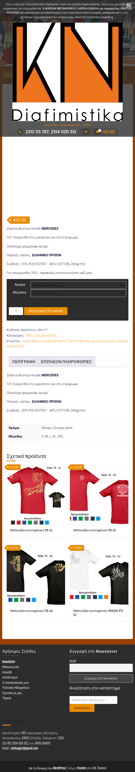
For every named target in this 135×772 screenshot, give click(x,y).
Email (72, 640)
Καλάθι (7, 651)
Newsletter (8, 641)
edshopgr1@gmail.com (24, 727)
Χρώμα (20, 264)
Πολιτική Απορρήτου (16, 667)
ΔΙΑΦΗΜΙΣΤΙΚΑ (41, 756)
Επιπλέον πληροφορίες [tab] (66, 340)
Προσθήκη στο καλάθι (45, 290)
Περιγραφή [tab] (23, 340)
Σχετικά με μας (12, 672)
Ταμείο (6, 677)
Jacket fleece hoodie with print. (44, 320)
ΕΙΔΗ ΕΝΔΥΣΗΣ (67, 756)
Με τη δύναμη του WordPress (47, 747)
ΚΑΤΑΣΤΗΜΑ (17, 756)
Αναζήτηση (82, 687)
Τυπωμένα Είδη (45, 315)
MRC (28, 315)
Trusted (81, 747)
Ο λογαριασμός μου (15, 661)
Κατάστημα (10, 656)
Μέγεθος (20, 271)
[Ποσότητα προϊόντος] (16, 290)
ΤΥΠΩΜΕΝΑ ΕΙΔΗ (95, 756)
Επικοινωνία (10, 646)
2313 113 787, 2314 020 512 (46, 131)
